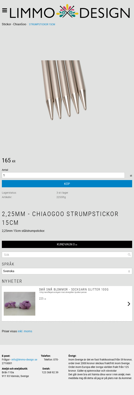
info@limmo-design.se (24, 359)
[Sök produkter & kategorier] (67, 255)
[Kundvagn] (67, 244)
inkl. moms (25, 331)
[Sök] (129, 254)
